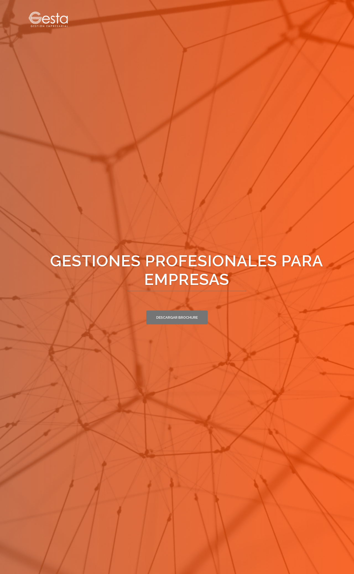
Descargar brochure (177, 317)
